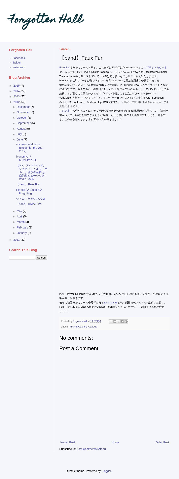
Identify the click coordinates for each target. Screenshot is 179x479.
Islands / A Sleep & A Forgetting (29, 191)
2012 (17, 102)
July (20, 134)
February (23, 227)
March (21, 221)
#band (73, 326)
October (22, 117)
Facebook (19, 58)
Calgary (82, 326)
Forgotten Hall (46, 20)
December (23, 106)
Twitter (17, 62)
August (21, 128)
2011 (17, 239)
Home (115, 442)
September (24, 123)
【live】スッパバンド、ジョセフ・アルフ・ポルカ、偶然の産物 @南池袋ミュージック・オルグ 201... (31, 172)
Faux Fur (64, 67)
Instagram (19, 67)
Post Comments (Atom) (91, 449)
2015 (17, 85)
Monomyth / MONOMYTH (26, 158)
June (20, 139)
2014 (17, 91)
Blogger (106, 471)
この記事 (64, 110)
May (20, 211)
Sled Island (110, 302)
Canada (92, 326)
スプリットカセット (155, 67)
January (22, 232)
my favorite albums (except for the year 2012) (29, 148)
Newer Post (67, 442)
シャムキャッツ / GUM (30, 198)
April (20, 216)
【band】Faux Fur (27, 184)
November (23, 112)
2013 (17, 96)
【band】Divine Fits (28, 204)
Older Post (162, 442)
